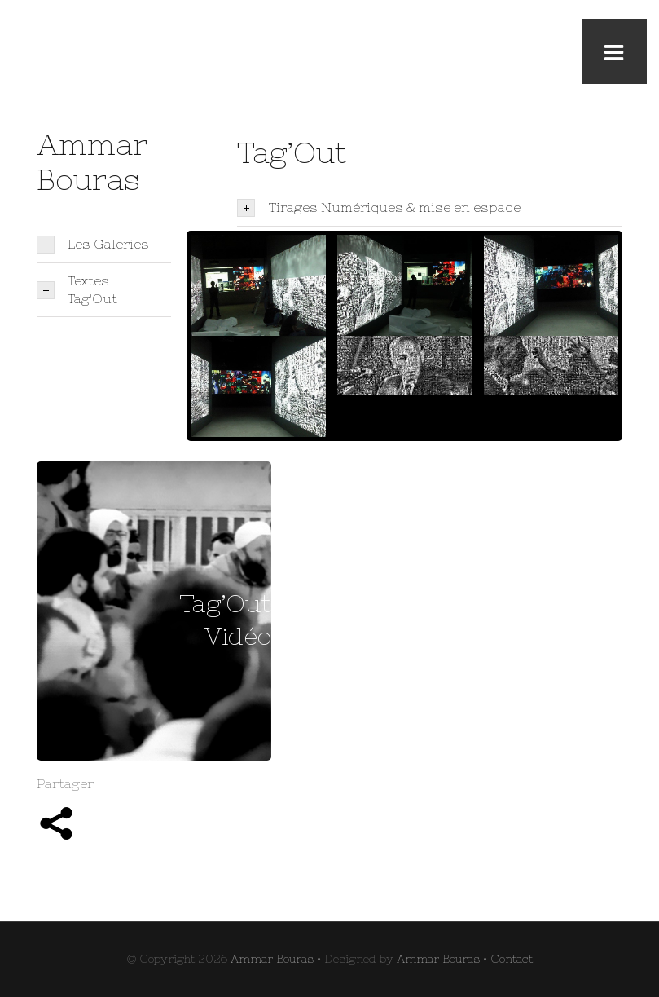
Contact (511, 958)
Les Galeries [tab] (93, 245)
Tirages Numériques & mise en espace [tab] (378, 208)
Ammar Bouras (272, 958)
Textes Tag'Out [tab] (77, 289)
